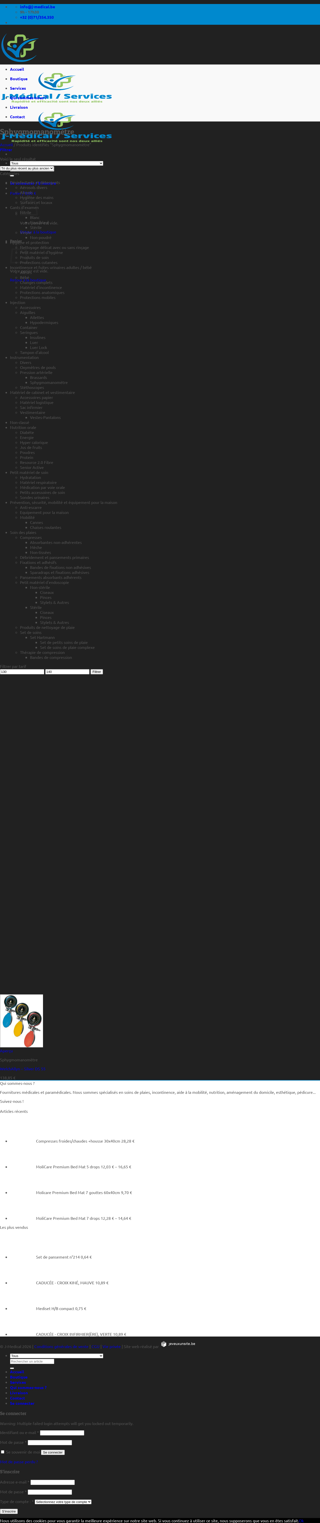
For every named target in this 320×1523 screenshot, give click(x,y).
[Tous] (56, 163)
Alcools (26, 192)
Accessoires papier (36, 397)
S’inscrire (9, 1511)
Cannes (36, 522)
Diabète (27, 432)
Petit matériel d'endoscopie (44, 582)
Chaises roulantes (45, 527)
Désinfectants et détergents (35, 182)
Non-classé (19, 422)
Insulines (38, 337)
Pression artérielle (36, 372)
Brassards (38, 377)
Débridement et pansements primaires (54, 557)
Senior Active (32, 467)
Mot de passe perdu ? (19, 1461)
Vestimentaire (32, 412)
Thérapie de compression (42, 652)
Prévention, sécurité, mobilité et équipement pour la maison (63, 502)
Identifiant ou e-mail (19, 1432)
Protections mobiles (38, 297)
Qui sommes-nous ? (28, 97)
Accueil (17, 69)
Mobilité (27, 517)
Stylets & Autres (54, 602)
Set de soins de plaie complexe (67, 647)
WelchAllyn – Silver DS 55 (23, 1068)
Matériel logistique (37, 402)
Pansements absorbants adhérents (51, 577)
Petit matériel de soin (29, 472)
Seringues (29, 332)
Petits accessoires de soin (42, 492)
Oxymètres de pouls (38, 367)
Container (29, 327)
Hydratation (30, 477)
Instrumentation (24, 357)
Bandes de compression (51, 657)
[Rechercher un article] (12, 175)
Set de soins (31, 632)
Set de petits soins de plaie (64, 642)
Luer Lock (38, 347)
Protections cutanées (39, 262)
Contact (17, 116)
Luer (34, 342)
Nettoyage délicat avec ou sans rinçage (54, 247)
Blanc (35, 217)
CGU (96, 1346)
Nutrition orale (23, 427)
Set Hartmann (42, 637)
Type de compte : (17, 1501)
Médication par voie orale (42, 487)
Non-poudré (41, 237)
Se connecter (53, 1452)
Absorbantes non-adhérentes (56, 542)
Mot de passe (13, 1442)
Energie (27, 437)
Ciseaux (47, 592)
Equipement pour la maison (44, 512)
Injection (17, 302)
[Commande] (27, 168)
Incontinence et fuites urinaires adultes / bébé (51, 267)
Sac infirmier (31, 407)
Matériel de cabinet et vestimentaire (42, 392)
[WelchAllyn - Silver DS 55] (21, 1045)
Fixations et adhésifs (38, 562)
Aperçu (6, 1050)
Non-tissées (40, 552)
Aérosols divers (33, 187)
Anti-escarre (31, 507)
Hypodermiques (44, 322)
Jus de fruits (31, 447)
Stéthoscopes (32, 387)
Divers (25, 362)
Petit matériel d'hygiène (41, 252)
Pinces (46, 597)
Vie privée (111, 1346)
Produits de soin (34, 257)
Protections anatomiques (42, 292)
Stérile (36, 227)
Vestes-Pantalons (45, 417)
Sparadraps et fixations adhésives (59, 572)
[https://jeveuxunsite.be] (178, 1346)
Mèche (36, 547)
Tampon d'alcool (34, 352)
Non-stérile (40, 587)
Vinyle (25, 232)
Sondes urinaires (35, 497)
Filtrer (96, 672)
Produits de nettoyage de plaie (47, 627)
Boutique (19, 78)
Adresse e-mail (15, 1481)
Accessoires (30, 307)
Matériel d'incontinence (41, 287)
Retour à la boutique (38, 231)
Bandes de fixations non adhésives (60, 567)
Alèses (26, 272)
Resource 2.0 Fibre (36, 462)
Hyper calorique (34, 442)
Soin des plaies (23, 532)
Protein (26, 457)
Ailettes (37, 317)
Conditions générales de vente (61, 1346)
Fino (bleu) (39, 222)
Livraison (19, 107)
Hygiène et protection (29, 242)
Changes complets (36, 282)
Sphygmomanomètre (49, 382)
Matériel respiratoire (38, 482)
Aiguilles (27, 312)
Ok (301, 1520)
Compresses (31, 537)
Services (18, 88)
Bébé (24, 277)
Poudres (27, 452)
